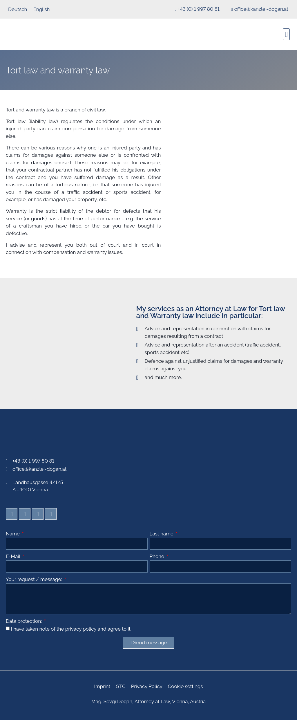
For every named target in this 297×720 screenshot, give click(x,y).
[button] (286, 34)
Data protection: (24, 621)
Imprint (103, 687)
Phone (158, 556)
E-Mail (13, 556)
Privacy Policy (146, 687)
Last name (162, 534)
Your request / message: (34, 579)
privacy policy (81, 629)
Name (13, 534)
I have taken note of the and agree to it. (71, 629)
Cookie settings (184, 687)
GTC (121, 687)
